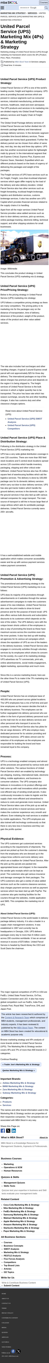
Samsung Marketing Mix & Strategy (21, 1215)
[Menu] (3, 7)
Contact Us (6, 1303)
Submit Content (11, 1285)
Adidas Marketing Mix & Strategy (19, 1083)
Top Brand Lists (12, 1265)
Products (7, 1102)
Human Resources (13, 1171)
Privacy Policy (7, 1313)
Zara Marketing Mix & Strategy (18, 1089)
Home (4, 1293)
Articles (7, 1269)
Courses (44, 2)
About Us (44, 1137)
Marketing (9, 1164)
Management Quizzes (14, 1183)
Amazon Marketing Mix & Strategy (20, 1224)
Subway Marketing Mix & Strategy (19, 1093)
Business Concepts (13, 1246)
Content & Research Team (17, 1017)
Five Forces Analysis (14, 1259)
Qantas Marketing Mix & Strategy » (18, 1070)
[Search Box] (31, 8)
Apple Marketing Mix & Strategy (19, 1221)
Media (4, 1327)
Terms (4, 1308)
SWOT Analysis (11, 1249)
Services (7, 1105)
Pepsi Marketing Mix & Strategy (19, 1231)
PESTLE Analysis (12, 1256)
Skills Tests (9, 1186)
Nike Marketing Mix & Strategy (18, 1208)
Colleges (5, 1322)
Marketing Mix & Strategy (16, 1252)
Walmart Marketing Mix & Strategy (20, 1218)
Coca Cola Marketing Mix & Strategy (21, 1205)
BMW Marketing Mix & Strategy (18, 1086)
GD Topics (9, 1272)
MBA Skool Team (22, 62)
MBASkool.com (13, 1356)
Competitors (10, 1262)
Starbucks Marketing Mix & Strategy (21, 1228)
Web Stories (6, 1347)
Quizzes (5, 1332)
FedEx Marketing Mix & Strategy (19, 1211)
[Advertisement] (24, 72)
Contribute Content (10, 1318)
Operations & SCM (13, 1167)
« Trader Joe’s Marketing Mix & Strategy (21, 1064)
